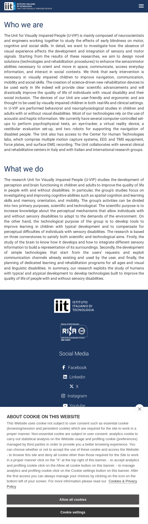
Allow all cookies (72, 500)
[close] (139, 408)
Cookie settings (72, 512)
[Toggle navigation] (141, 6)
